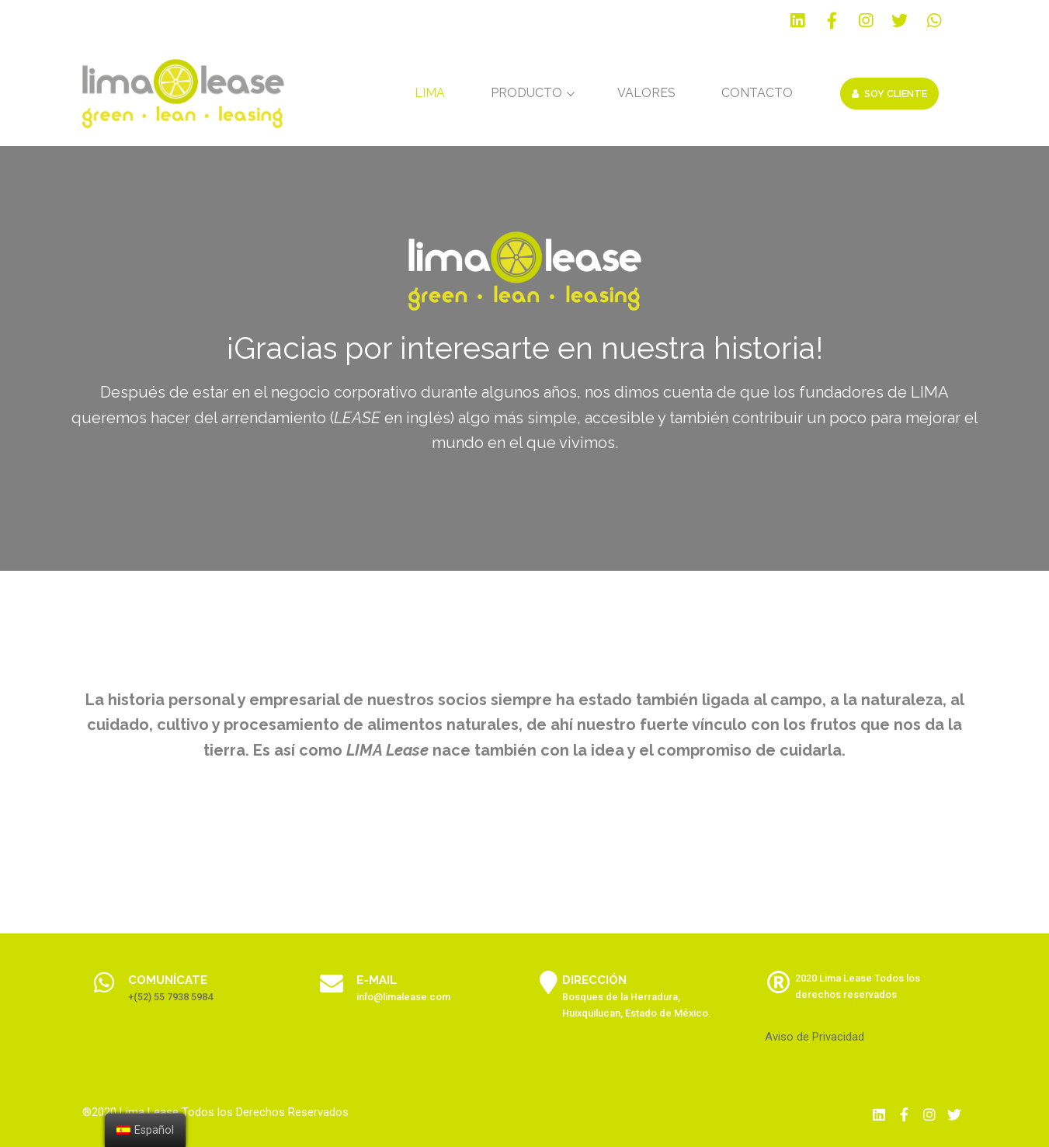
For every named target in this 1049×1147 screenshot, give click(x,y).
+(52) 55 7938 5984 (170, 997)
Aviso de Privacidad (814, 1037)
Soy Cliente (889, 93)
